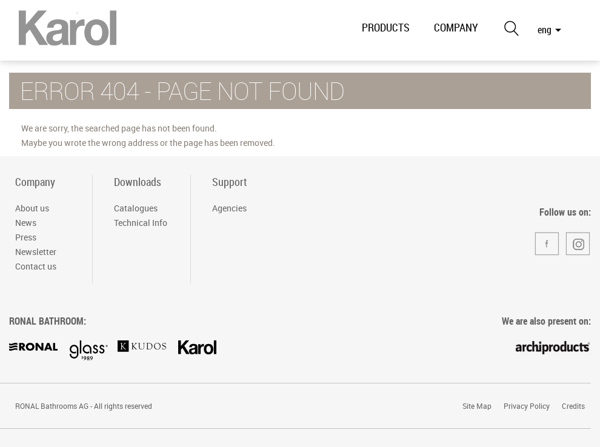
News (25, 222)
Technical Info (140, 222)
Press (25, 237)
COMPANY (456, 27)
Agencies (229, 208)
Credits (573, 406)
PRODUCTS (386, 27)
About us (32, 208)
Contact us (35, 266)
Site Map (477, 406)
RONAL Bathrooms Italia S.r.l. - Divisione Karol (67, 31)
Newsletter (35, 251)
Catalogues (136, 208)
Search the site (510, 28)
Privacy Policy (527, 406)
